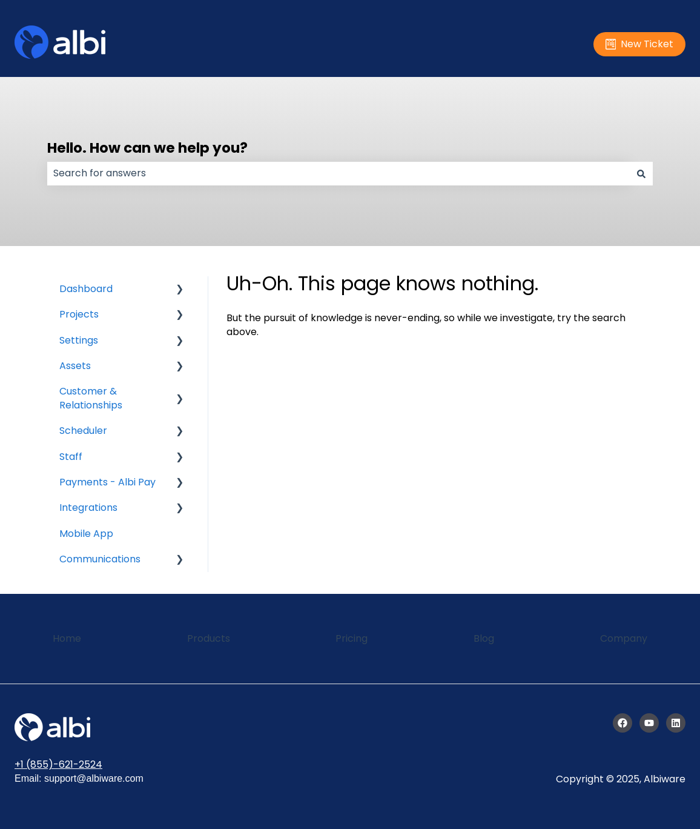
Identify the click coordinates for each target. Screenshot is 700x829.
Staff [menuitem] (70, 457)
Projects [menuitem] (79, 314)
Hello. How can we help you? (147, 148)
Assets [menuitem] (75, 366)
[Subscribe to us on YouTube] (649, 723)
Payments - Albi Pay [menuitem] (107, 482)
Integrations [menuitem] (88, 507)
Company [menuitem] (623, 638)
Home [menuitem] (67, 638)
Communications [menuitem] (99, 559)
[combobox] (338, 173)
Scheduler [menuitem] (83, 431)
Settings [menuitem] (78, 340)
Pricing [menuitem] (351, 638)
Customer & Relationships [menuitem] (90, 397)
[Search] (641, 173)
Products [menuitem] (208, 638)
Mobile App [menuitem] (86, 534)
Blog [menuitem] (484, 638)
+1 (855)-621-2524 (58, 764)
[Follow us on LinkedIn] (675, 723)
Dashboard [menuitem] (86, 289)
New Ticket (640, 44)
